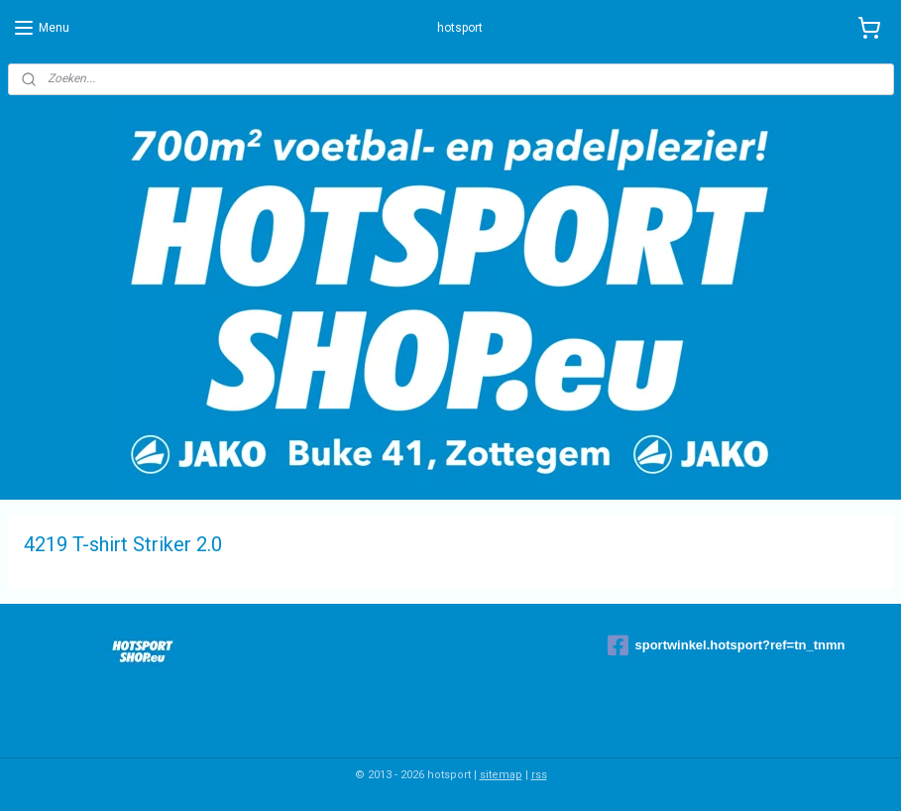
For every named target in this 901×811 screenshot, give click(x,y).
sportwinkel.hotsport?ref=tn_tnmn (726, 645)
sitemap (501, 774)
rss (539, 774)
